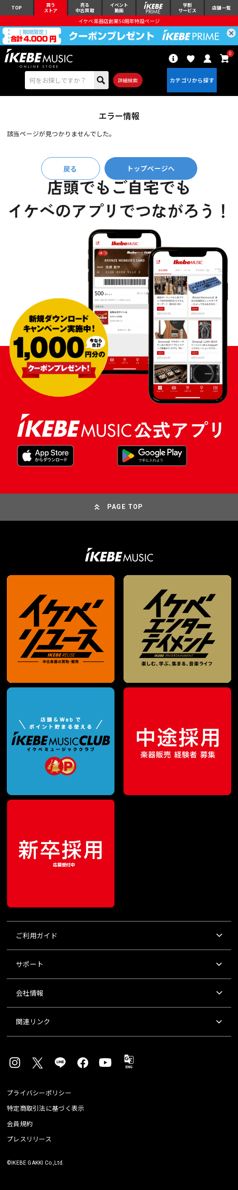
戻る (70, 168)
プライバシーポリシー (39, 1092)
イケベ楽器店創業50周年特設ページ (119, 20)
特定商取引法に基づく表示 (45, 1108)
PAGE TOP (125, 506)
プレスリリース (29, 1139)
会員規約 (20, 1123)
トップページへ (151, 168)
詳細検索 (128, 80)
